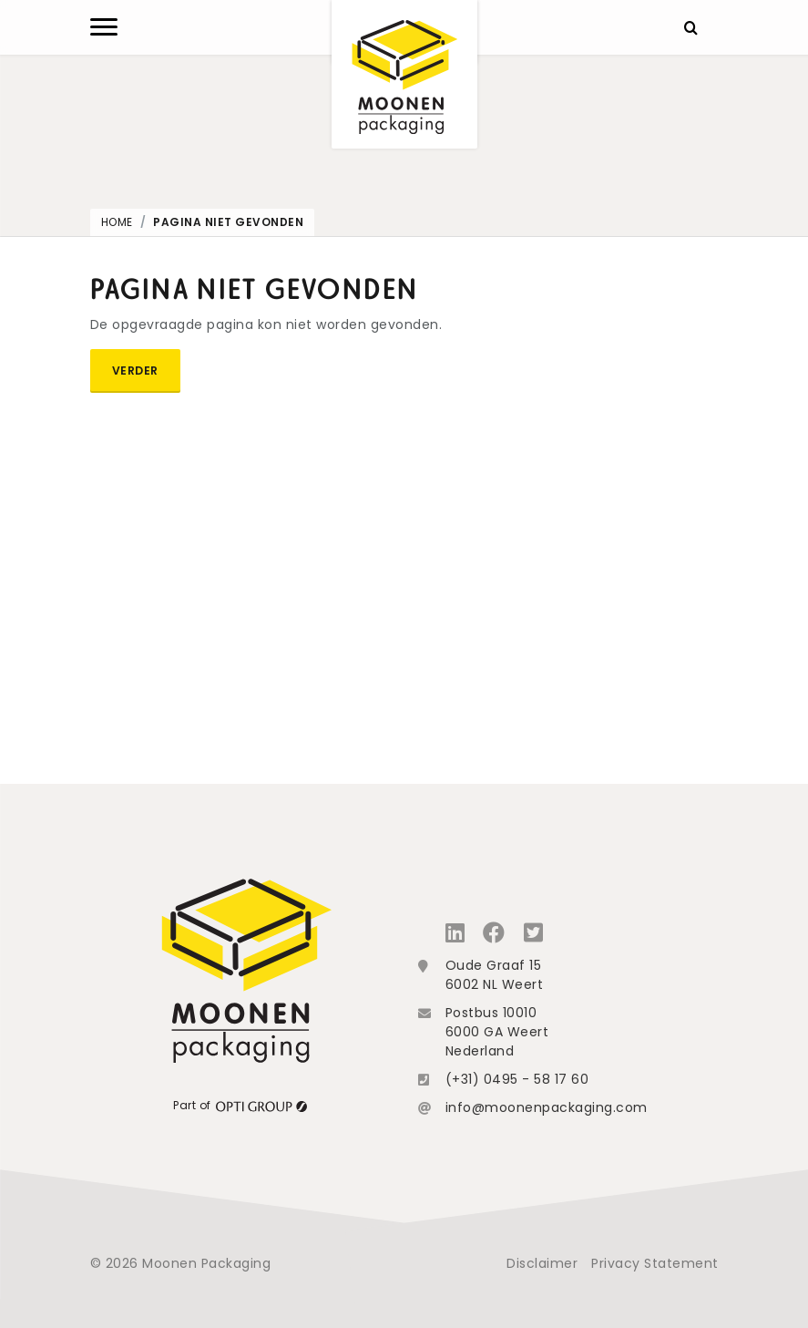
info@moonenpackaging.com (546, 1107)
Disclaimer (542, 1263)
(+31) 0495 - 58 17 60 (517, 1079)
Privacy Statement (655, 1263)
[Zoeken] (691, 27)
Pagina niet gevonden (228, 222)
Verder (135, 370)
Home (117, 222)
